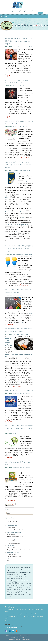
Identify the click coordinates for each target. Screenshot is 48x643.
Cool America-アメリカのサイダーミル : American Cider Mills (21, 614)
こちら (17, 231)
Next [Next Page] (13, 504)
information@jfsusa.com (11, 627)
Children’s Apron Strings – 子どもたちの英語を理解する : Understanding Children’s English (18, 41)
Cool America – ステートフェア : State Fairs (19, 391)
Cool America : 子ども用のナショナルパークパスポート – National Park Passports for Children (19, 164)
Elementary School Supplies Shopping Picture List (8, 342)
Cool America (16, 85)
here (23, 217)
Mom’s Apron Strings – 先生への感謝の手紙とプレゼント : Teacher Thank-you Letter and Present (19, 428)
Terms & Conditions (25, 639)
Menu (4, 16)
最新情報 (25, 334)
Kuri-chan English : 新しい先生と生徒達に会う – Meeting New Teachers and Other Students (19, 248)
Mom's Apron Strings (27, 46)
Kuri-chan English (17, 46)
